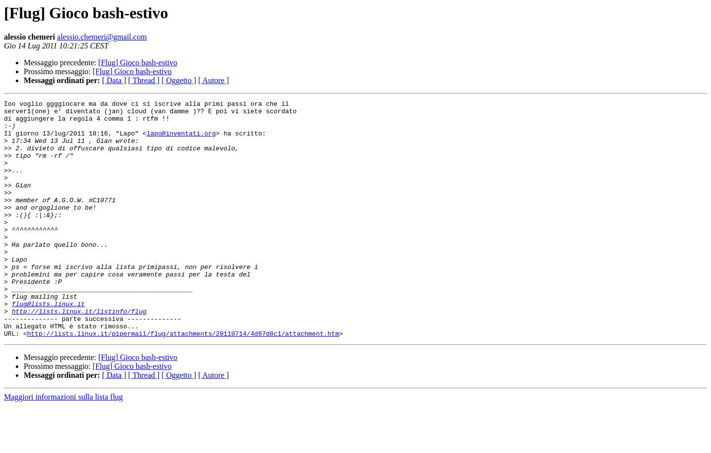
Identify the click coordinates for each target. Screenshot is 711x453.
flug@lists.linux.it (48, 345)
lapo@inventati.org (181, 140)
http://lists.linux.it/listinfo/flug (79, 354)
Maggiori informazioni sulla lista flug (63, 444)
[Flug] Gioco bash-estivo (137, 62)
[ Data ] (114, 80)
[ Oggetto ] (178, 80)
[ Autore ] (213, 80)
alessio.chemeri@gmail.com (102, 37)
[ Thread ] (144, 80)
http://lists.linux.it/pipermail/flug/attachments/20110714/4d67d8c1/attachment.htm (183, 380)
